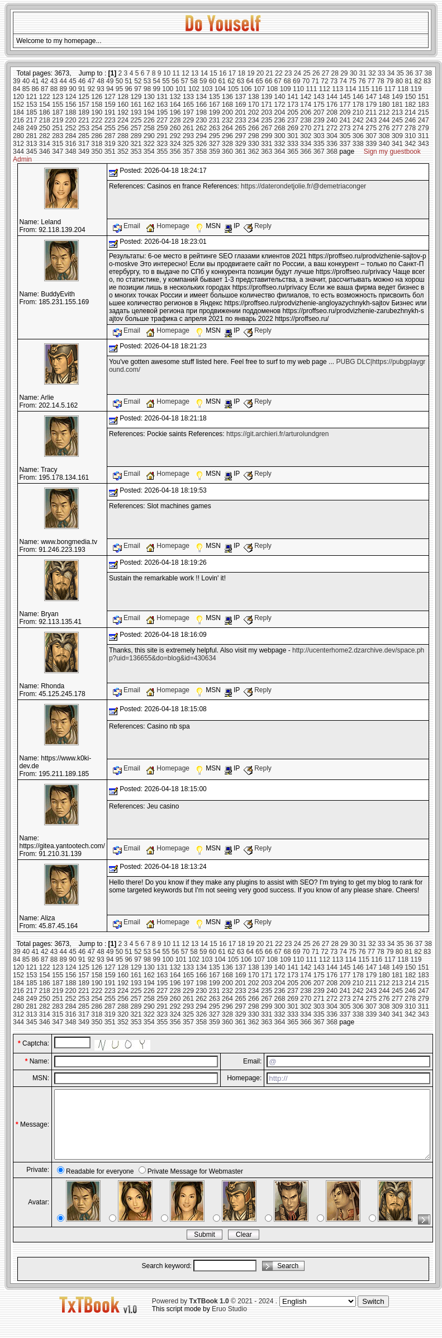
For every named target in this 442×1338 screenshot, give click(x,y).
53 (147, 81)
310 (410, 136)
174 (305, 104)
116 (376, 89)
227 (162, 120)
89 (63, 89)
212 (384, 112)
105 (233, 89)
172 (280, 104)
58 (193, 81)
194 (149, 112)
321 (135, 144)
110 (298, 89)
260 (175, 128)
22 (278, 73)
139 (266, 97)
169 (240, 104)
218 (44, 120)
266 (253, 128)
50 (119, 81)
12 (185, 73)
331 (266, 144)
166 (201, 104)
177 (344, 104)
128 (123, 97)
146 (358, 97)
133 (188, 97)
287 (110, 136)
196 (175, 112)
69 (296, 81)
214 (410, 112)
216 (18, 120)
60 (212, 81)
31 (363, 73)
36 (409, 73)
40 (26, 81)
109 (285, 89)
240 (332, 120)
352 (123, 151)
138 (253, 97)
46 (81, 81)
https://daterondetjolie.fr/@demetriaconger (303, 186)
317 (83, 144)
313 (31, 144)
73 (334, 81)
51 (128, 81)
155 (57, 104)
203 (266, 112)
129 (135, 97)
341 (397, 144)
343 (423, 144)
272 (332, 128)
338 (358, 144)
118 (402, 89)
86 (35, 89)
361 (240, 151)
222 (96, 120)
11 (176, 73)
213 (397, 112)
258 (149, 128)
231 (214, 120)
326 (201, 144)
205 (292, 112)
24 (297, 73)
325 (188, 144)
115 (363, 89)
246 (410, 120)
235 (266, 120)
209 (344, 112)
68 (287, 81)
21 (269, 73)
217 (31, 120)
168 (227, 104)
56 (175, 81)
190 (96, 112)
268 (280, 128)
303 (319, 136)
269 (292, 128)
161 (135, 104)
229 (188, 120)
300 (280, 136)
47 (91, 81)
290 (149, 136)
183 (423, 104)
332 (280, 144)
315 (57, 144)
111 (311, 89)
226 (149, 120)
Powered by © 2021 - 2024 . (214, 1314)
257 (135, 128)
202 (253, 112)
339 (371, 144)
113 (337, 89)
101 (181, 89)
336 (332, 144)
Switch (373, 1315)
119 (415, 89)
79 (389, 81)
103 (206, 89)
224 (123, 120)
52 (137, 81)
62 (231, 81)
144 (332, 97)
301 (292, 136)
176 (332, 104)
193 (135, 112)
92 (91, 89)
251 (57, 128)
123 (57, 97)
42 (44, 81)
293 (188, 136)
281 (31, 136)
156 (71, 104)
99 (156, 89)
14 (204, 73)
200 (227, 112)
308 (384, 136)
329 (240, 144)
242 (358, 120)
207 (319, 112)
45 (72, 81)
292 (175, 136)
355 (162, 151)
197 (188, 112)
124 (71, 97)
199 (214, 112)
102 (193, 89)
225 (135, 120)
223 (110, 120)
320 (123, 144)
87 (44, 89)
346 (44, 151)
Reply (258, 226)
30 (353, 73)
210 (358, 112)
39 (16, 81)
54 (156, 81)
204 (280, 112)
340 (384, 144)
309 (397, 136)
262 (201, 128)
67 (278, 81)
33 (381, 73)
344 (18, 151)
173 (292, 104)
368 (332, 151)
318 (96, 144)
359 (214, 151)
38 (428, 73)
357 (188, 151)
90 (72, 89)
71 (315, 81)
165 (188, 104)
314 (44, 144)
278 (410, 128)
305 (344, 136)
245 (397, 120)
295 (214, 136)
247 (423, 120)
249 (31, 128)
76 (361, 81)
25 (306, 73)
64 (250, 81)
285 (83, 136)
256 (123, 128)
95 (119, 89)
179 (371, 104)
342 (410, 144)
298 (253, 136)
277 (397, 128)
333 (292, 144)
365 (292, 151)
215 (423, 112)
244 (384, 120)
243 (371, 120)
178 (358, 104)
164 (175, 104)
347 (57, 151)
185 (31, 112)
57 (184, 81)
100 (167, 89)
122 (44, 97)
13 (194, 73)
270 (305, 128)
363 (266, 151)
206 (305, 112)
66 (268, 81)
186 (44, 112)
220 (71, 120)
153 (31, 104)
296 (227, 136)
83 (427, 81)
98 (147, 89)
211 (371, 112)
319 (110, 144)
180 (384, 104)
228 (175, 120)
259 (162, 128)
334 (305, 144)
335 (319, 144)
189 (83, 112)
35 (399, 73)
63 (240, 81)
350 (96, 151)
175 (319, 104)
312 (18, 144)
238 (305, 120)
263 (214, 128)
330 (253, 144)
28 (334, 73)
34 (391, 73)
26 (316, 73)
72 (324, 81)
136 (227, 97)
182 (410, 104)
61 (221, 81)
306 (358, 136)
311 (423, 136)
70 (306, 81)
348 (71, 151)
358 (201, 151)
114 (351, 89)
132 (175, 97)
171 (266, 104)
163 (162, 104)
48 (100, 81)
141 (292, 97)
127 (110, 97)
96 (128, 89)
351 (110, 151)
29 (344, 73)
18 (241, 73)
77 (371, 81)
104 (220, 89)
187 (57, 112)
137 (240, 97)
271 (319, 128)
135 (214, 97)
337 (344, 144)
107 (259, 89)
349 (83, 151)
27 (325, 73)
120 (18, 97)
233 (240, 120)
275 (371, 128)
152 (18, 104)
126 (96, 97)
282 (44, 136)
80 (399, 81)
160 (123, 104)
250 (44, 128)
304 (332, 136)
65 (259, 81)
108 (272, 89)
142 (305, 97)
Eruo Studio (229, 1322)
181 (397, 104)
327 (214, 144)
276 (384, 128)
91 (81, 89)
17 (232, 73)
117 (390, 89)
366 (305, 151)
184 (18, 112)
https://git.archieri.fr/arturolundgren (277, 434)
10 (166, 73)
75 (352, 81)
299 (266, 136)
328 (227, 144)
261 (188, 128)
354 (149, 151)
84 (16, 89)
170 (253, 104)
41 (35, 81)
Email (127, 226)
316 (71, 144)
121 (31, 97)
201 (240, 112)
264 (227, 128)
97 (137, 89)
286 (96, 136)
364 (280, 151)
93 (100, 89)
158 (96, 104)
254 (96, 128)
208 (332, 112)
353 (135, 151)
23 (288, 73)
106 (246, 89)
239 (319, 120)
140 (280, 97)
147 (371, 97)
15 (213, 73)
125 (83, 97)
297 (240, 136)
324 (175, 144)
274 (358, 128)
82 (417, 81)
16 (222, 73)
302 (305, 136)
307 (371, 136)
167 (214, 104)
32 (372, 73)
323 (162, 144)
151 (423, 97)
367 (319, 151)
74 (343, 81)
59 (203, 81)
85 (26, 89)
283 (57, 136)
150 (410, 97)
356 (175, 151)
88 (54, 89)
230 (201, 120)
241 (344, 120)
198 (201, 112)
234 (253, 120)
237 (292, 120)
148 (384, 97)
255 (110, 128)
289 (135, 136)
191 (110, 112)
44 (63, 81)
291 (162, 136)
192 (123, 112)
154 (44, 104)
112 (324, 89)
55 (165, 81)
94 (109, 89)
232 (227, 120)
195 (162, 112)
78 (380, 81)
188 (71, 112)
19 (250, 73)
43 (54, 81)
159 (110, 104)
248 (18, 128)
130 (149, 97)
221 (83, 120)
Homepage (168, 226)
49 (109, 81)
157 (83, 104)
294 (201, 136)
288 (123, 136)
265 (240, 128)
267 (266, 128)
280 (18, 136)
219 (57, 120)
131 (162, 97)
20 (260, 73)
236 (280, 120)
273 (344, 128)
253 (83, 128)
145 (344, 97)
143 (319, 97)
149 (397, 97)
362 (253, 151)
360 (227, 151)
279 (423, 128)
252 (71, 128)
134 (201, 97)
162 (149, 104)
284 (71, 136)
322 (149, 144)
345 (31, 151)
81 (408, 81)
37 (418, 73)
